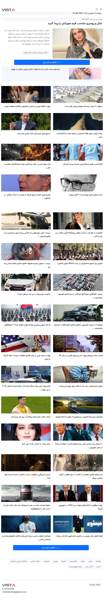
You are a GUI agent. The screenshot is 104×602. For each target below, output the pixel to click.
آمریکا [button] (64, 561)
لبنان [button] (98, 566)
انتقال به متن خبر (52, 62)
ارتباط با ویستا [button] (95, 584)
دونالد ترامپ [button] (35, 561)
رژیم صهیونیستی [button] (75, 566)
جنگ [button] (83, 561)
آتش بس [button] (89, 566)
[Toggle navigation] (101, 9)
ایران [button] (90, 561)
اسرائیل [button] (46, 561)
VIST (8, 9)
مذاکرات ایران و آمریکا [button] (19, 561)
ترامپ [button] (55, 561)
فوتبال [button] (98, 561)
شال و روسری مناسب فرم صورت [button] (35, 52)
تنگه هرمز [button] (73, 561)
